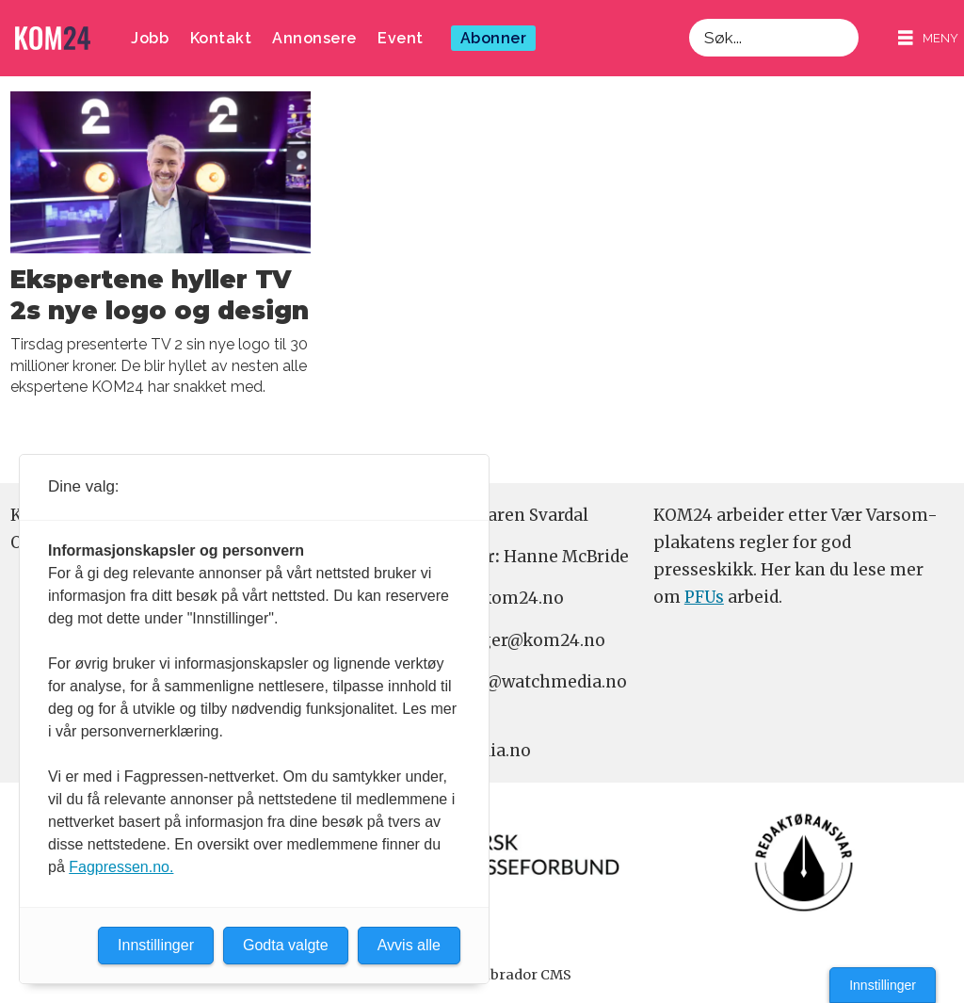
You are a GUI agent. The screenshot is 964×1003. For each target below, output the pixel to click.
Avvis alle (409, 945)
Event (401, 38)
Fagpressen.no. (121, 867)
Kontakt (221, 38)
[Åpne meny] (928, 38)
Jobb (150, 38)
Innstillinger (882, 985)
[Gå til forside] (52, 38)
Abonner (493, 38)
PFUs (704, 597)
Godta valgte (286, 945)
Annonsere (314, 38)
